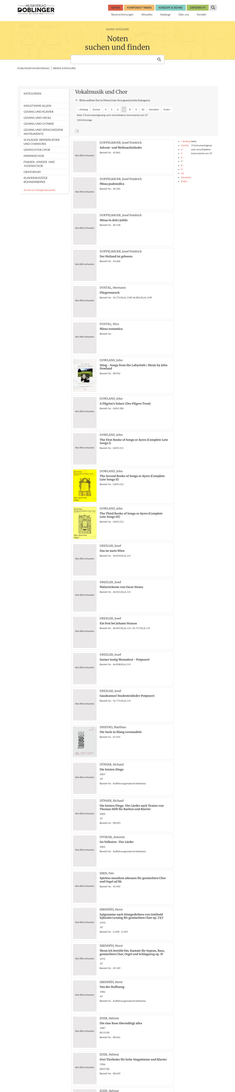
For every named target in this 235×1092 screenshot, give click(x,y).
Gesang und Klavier (39, 111)
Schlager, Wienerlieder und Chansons (42, 141)
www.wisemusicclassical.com (37, 1081)
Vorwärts (154, 109)
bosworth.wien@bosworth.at (42, 1067)
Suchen (159, 59)
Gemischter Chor (37, 149)
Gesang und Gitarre (39, 123)
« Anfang (83, 109)
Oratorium (32, 172)
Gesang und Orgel (37, 117)
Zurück (96, 109)
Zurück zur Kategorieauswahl (39, 189)
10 (142, 109)
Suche (213, 8)
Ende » (167, 109)
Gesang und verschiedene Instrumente (43, 131)
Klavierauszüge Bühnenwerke (36, 180)
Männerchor (34, 155)
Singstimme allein (37, 105)
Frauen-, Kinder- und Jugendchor (39, 164)
